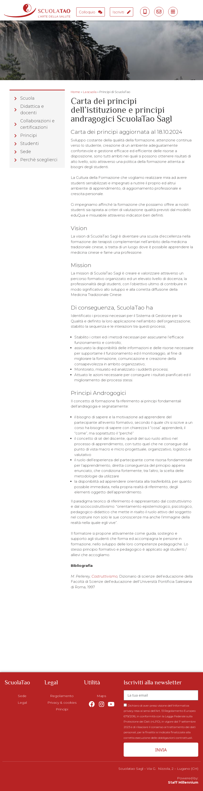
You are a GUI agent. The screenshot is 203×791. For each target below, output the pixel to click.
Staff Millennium (183, 782)
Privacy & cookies (61, 702)
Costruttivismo (104, 576)
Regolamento (62, 696)
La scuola (89, 92)
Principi (62, 709)
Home (75, 92)
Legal (22, 702)
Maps (101, 696)
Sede (22, 696)
